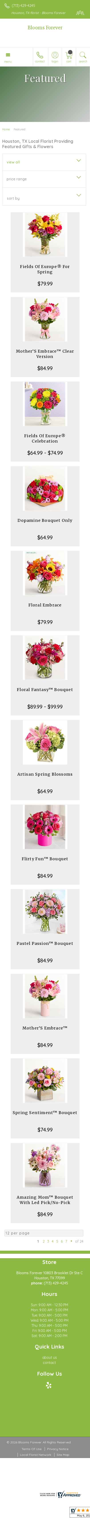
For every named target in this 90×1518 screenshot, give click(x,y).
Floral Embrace (45, 605)
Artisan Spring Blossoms (45, 774)
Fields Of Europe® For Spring (45, 269)
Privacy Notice (57, 1449)
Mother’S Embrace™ (45, 1028)
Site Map (63, 1455)
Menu (8, 61)
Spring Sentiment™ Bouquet (45, 1112)
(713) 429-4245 (23, 5)
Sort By (13, 198)
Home (6, 129)
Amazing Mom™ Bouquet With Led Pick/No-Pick (45, 1200)
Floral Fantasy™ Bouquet (45, 689)
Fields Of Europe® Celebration (45, 438)
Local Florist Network (35, 1455)
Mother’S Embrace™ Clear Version (45, 354)
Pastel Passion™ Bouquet (45, 943)
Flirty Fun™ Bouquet (45, 858)
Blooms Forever (45, 27)
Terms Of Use (32, 1449)
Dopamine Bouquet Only (45, 520)
